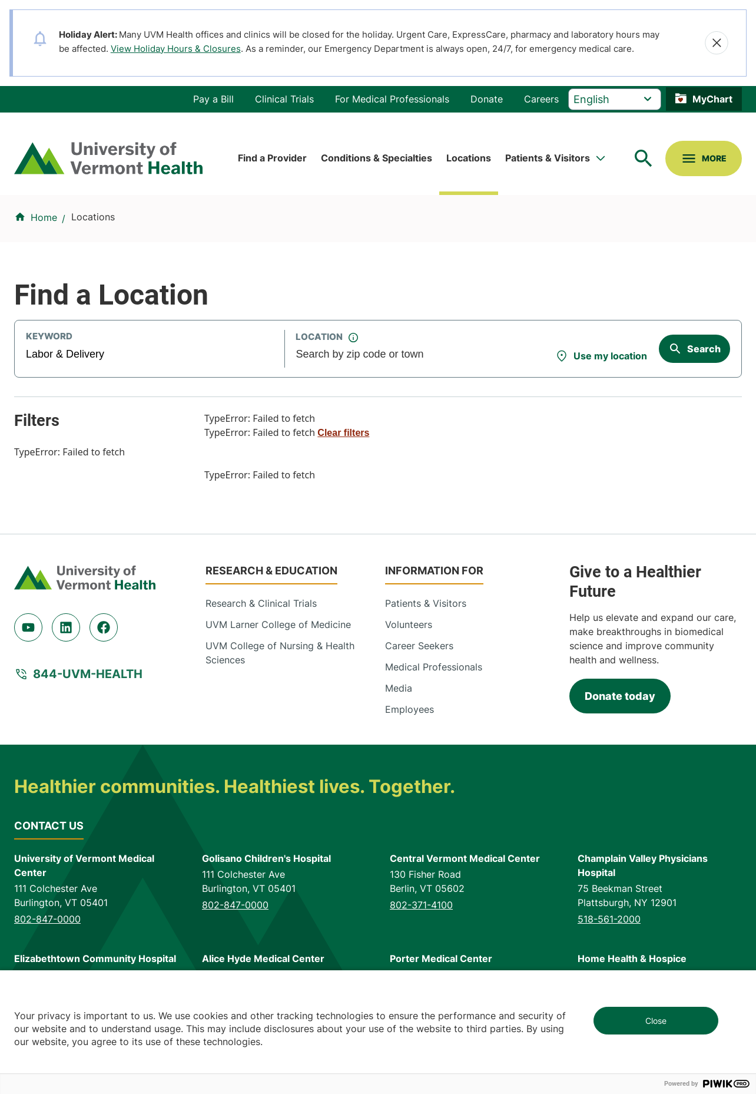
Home (44, 217)
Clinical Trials (284, 99)
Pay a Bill (213, 99)
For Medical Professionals (392, 99)
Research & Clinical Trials (261, 603)
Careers (541, 99)
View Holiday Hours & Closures (176, 49)
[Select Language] (614, 99)
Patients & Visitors (547, 158)
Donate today (620, 696)
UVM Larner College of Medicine (278, 624)
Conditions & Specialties (376, 158)
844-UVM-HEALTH (87, 674)
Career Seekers (419, 646)
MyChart (712, 99)
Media (398, 688)
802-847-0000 (47, 919)
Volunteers (408, 624)
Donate (486, 99)
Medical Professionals (433, 667)
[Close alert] (716, 43)
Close (656, 1021)
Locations (468, 158)
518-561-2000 (609, 919)
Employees (409, 709)
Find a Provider (272, 158)
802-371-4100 (421, 905)
